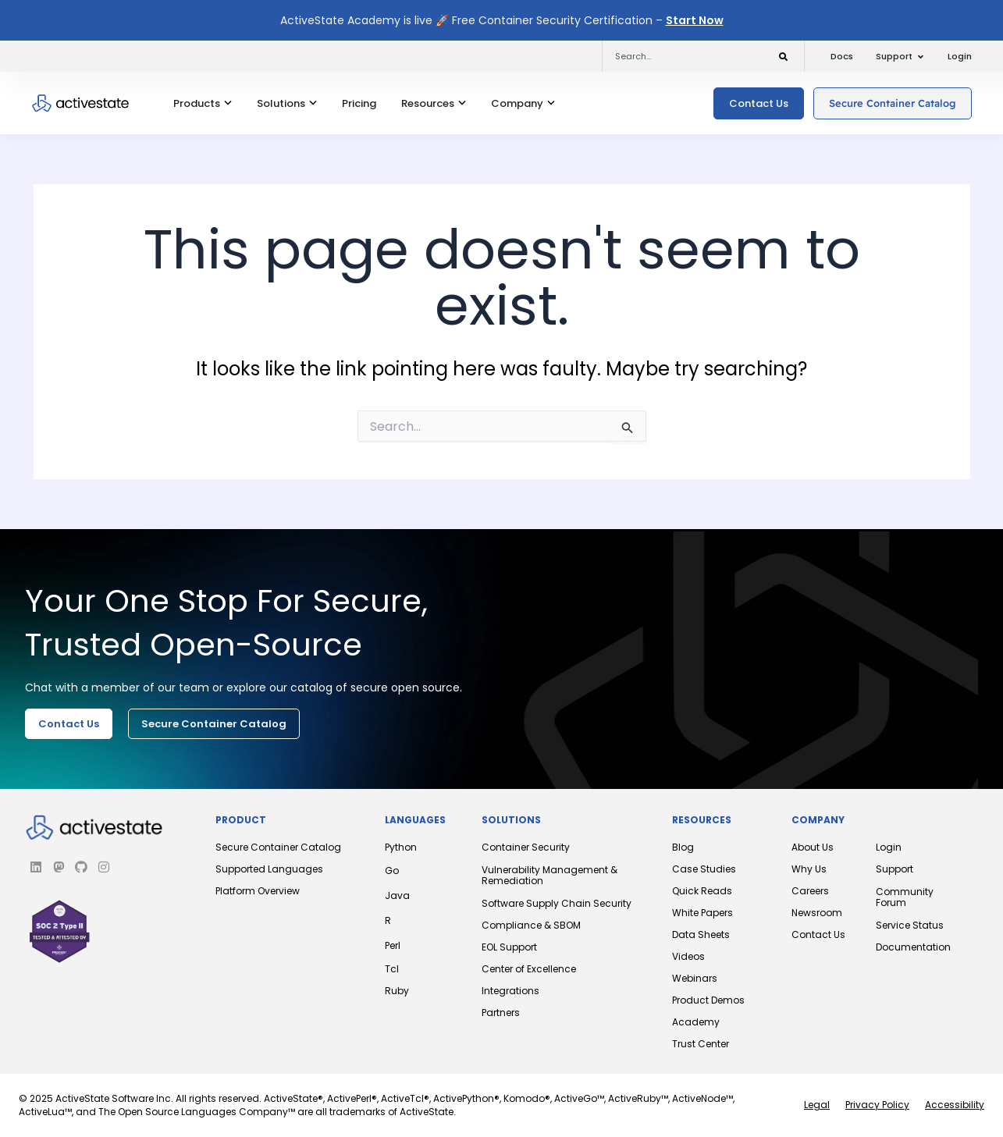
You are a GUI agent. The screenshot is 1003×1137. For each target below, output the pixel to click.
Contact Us (818, 934)
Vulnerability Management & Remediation (549, 875)
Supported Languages (269, 869)
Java (397, 895)
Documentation (913, 947)
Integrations (510, 990)
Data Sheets (701, 934)
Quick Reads (702, 890)
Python (401, 847)
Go (392, 870)
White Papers (702, 912)
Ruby (397, 990)
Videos (688, 956)
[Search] (783, 54)
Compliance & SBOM (531, 925)
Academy (696, 1022)
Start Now (695, 20)
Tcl (392, 968)
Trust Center (700, 1043)
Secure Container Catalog (278, 847)
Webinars (694, 978)
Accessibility (954, 1104)
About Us (812, 847)
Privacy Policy (877, 1104)
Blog (683, 847)
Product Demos (708, 1000)
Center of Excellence (529, 968)
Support (894, 869)
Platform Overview (257, 890)
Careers (810, 890)
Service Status (910, 925)
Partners (501, 1012)
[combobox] (681, 56)
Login (889, 847)
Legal (817, 1104)
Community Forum (905, 897)
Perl (392, 945)
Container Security (526, 847)
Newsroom (816, 912)
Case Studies (704, 869)
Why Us (809, 869)
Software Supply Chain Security (556, 903)
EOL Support (509, 947)
